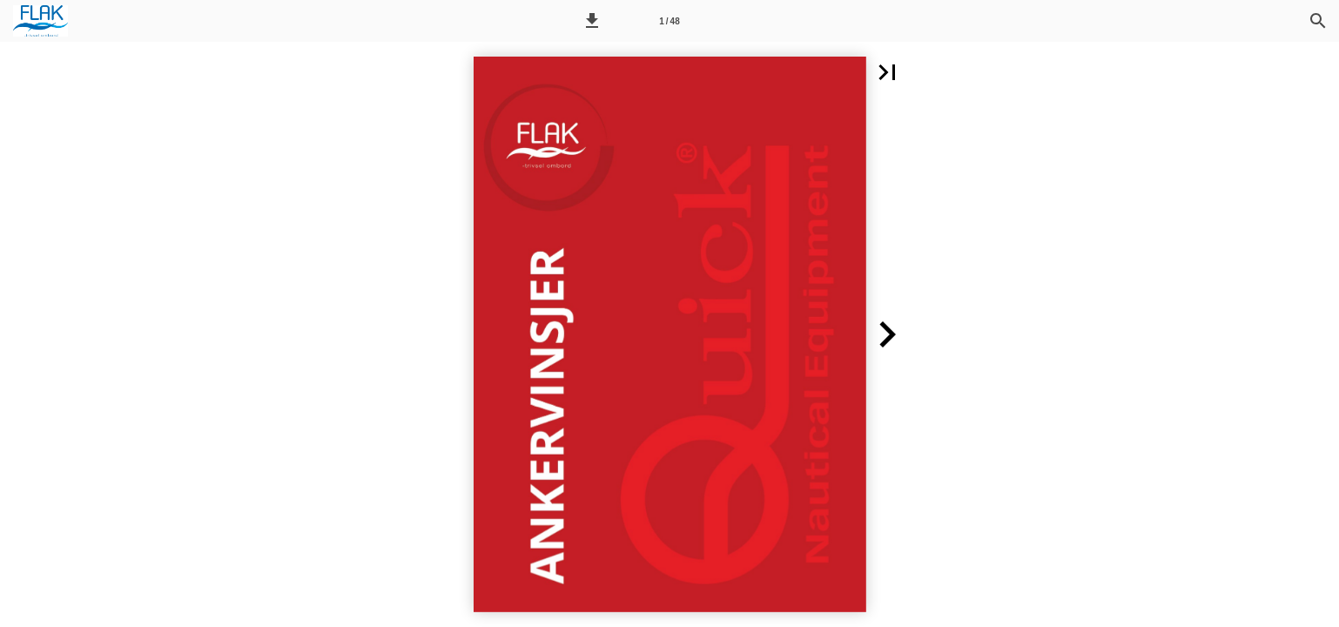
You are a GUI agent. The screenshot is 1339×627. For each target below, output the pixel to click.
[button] (592, 21)
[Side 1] (669, 21)
